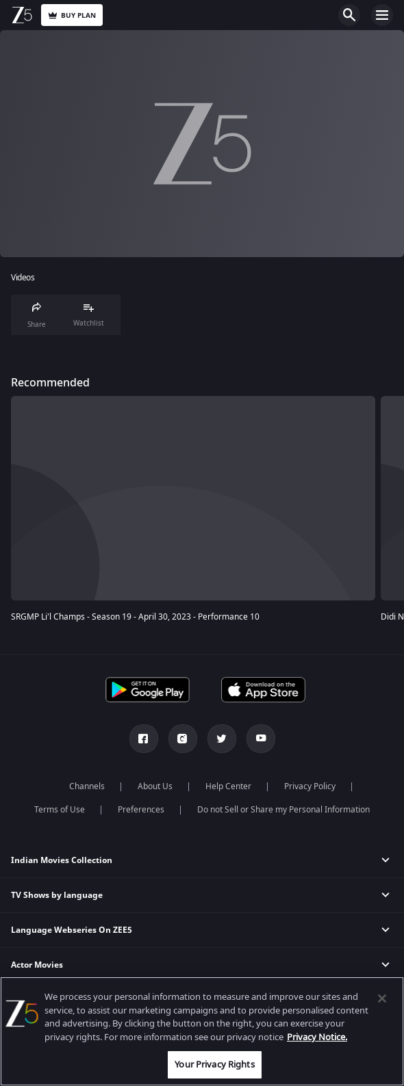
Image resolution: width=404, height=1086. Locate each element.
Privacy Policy (310, 786)
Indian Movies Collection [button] (61, 860)
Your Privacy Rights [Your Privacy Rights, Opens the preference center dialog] (214, 1064)
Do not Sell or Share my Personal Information (283, 810)
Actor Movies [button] (37, 965)
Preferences (141, 810)
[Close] (382, 998)
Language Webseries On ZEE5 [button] (71, 930)
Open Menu (382, 15)
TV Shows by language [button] (57, 895)
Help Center (228, 786)
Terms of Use (59, 810)
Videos (22, 278)
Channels (87, 786)
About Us (155, 786)
